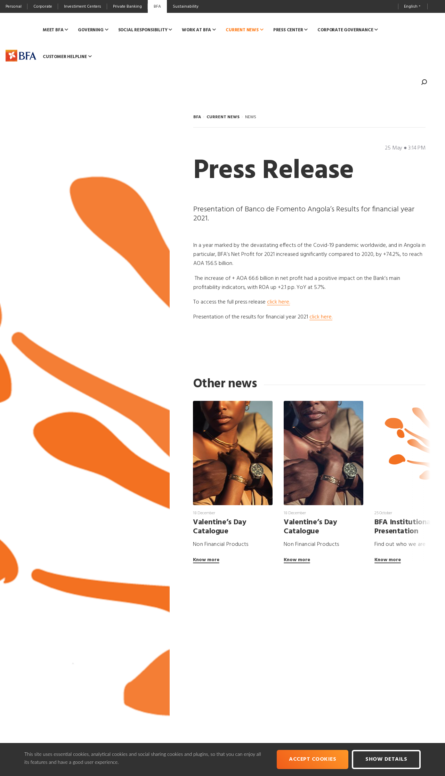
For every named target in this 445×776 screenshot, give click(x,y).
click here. (278, 302)
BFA (197, 117)
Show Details (386, 759)
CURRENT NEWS (223, 117)
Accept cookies (312, 759)
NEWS (250, 117)
